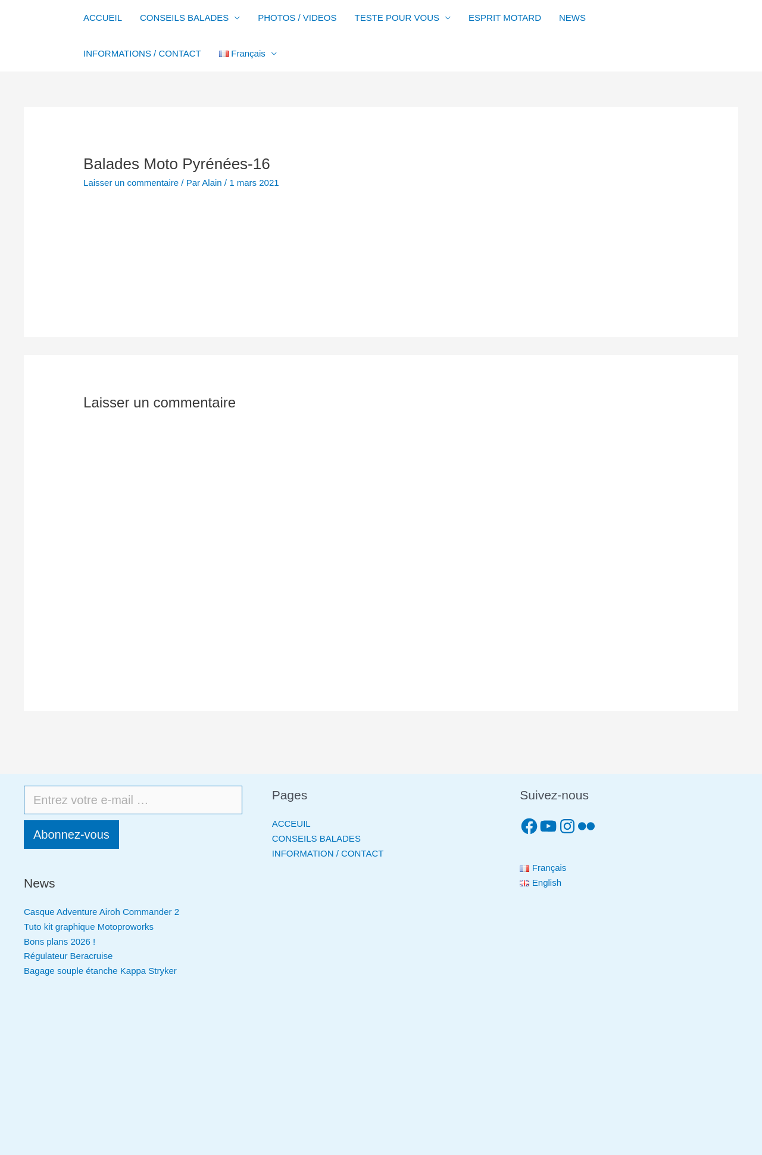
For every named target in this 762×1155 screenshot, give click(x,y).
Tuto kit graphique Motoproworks (89, 926)
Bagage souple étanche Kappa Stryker (100, 971)
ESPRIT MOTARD (505, 18)
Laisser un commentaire (131, 183)
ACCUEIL (102, 18)
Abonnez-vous (71, 834)
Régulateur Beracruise (68, 956)
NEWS (572, 18)
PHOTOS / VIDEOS (297, 18)
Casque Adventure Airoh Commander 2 (101, 912)
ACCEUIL (291, 823)
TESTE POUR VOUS (397, 18)
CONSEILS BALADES (184, 18)
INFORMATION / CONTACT (328, 853)
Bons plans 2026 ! (59, 941)
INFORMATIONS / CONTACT (142, 53)
